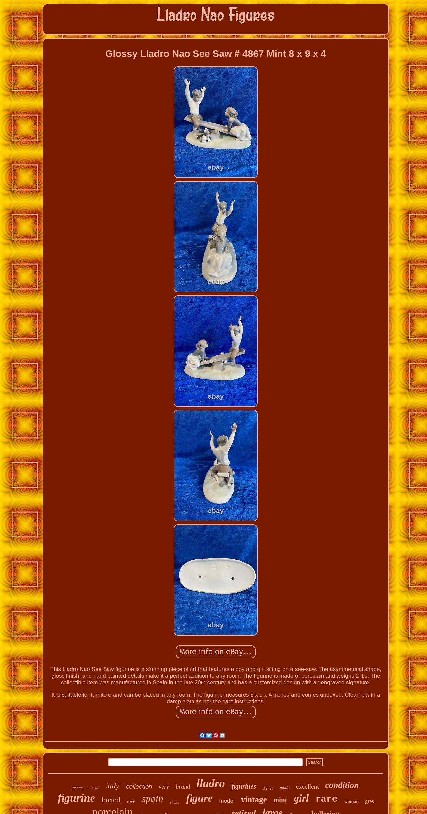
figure (199, 798)
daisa (78, 788)
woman (351, 801)
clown (94, 787)
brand (183, 786)
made (284, 787)
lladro (210, 783)
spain (152, 798)
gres (369, 801)
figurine (76, 798)
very (164, 786)
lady (112, 785)
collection (139, 786)
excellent (307, 786)
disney (268, 788)
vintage (254, 799)
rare (326, 799)
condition (342, 785)
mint (280, 800)
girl (301, 798)
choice (175, 802)
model (226, 801)
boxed (111, 800)
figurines (244, 786)
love (131, 801)
